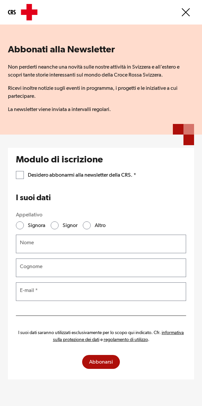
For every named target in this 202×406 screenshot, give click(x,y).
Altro (100, 225)
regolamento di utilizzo (126, 339)
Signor (70, 225)
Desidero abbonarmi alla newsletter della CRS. (82, 174)
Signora (36, 225)
